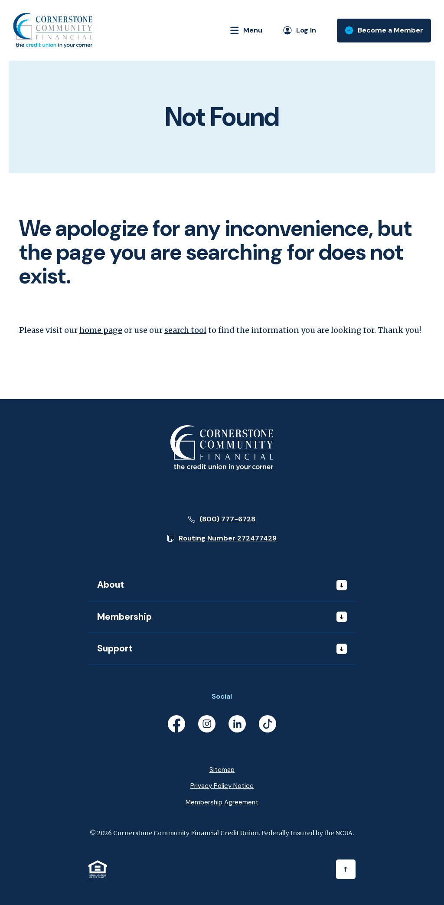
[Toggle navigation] (242, 30)
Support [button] (114, 648)
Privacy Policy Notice (222, 785)
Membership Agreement (222, 802)
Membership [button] (124, 617)
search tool (185, 330)
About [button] (110, 585)
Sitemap (222, 769)
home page (100, 330)
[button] (222, 538)
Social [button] (222, 696)
